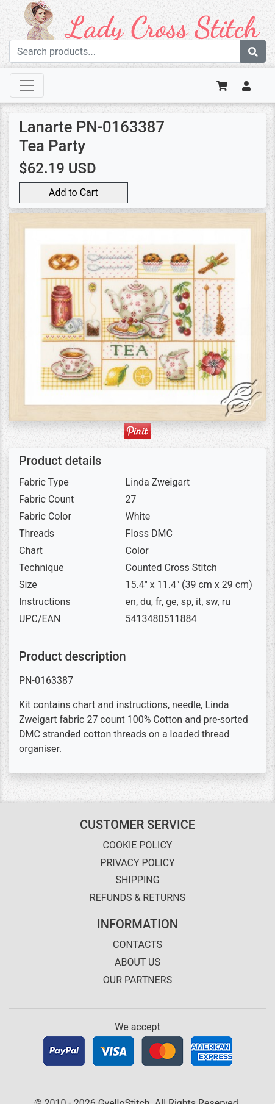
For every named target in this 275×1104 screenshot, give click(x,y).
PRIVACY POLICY (137, 863)
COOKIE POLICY (138, 845)
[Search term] (125, 51)
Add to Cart (73, 192)
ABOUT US (137, 962)
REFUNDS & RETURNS (137, 897)
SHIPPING (137, 880)
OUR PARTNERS (137, 980)
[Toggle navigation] (27, 85)
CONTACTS (137, 944)
